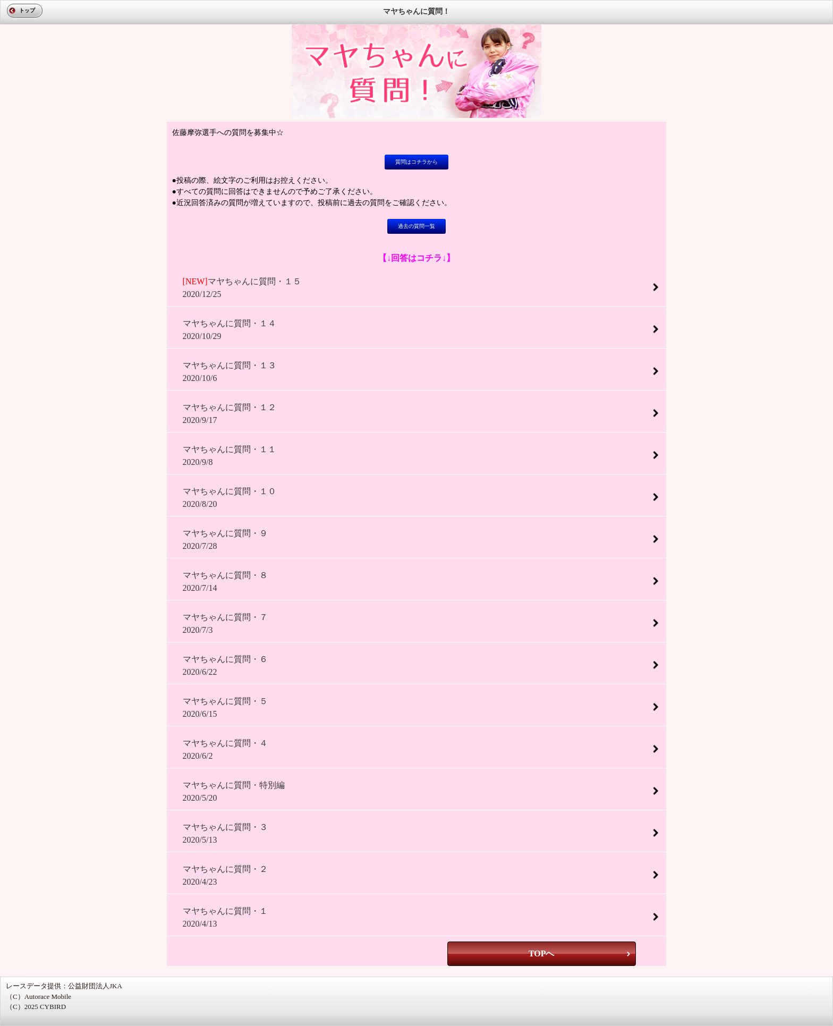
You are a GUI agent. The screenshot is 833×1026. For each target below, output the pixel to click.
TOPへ (542, 953)
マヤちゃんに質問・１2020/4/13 (225, 917)
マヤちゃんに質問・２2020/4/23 (225, 875)
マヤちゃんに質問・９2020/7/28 (225, 539)
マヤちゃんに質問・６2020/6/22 (225, 665)
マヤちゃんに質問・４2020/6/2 (225, 749)
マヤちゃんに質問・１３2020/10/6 (229, 372)
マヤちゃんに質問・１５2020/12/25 (242, 288)
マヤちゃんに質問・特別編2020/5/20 (234, 791)
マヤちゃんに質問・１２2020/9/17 (229, 414)
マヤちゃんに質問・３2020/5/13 (225, 833)
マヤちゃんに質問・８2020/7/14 (225, 581)
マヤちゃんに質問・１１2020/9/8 (229, 456)
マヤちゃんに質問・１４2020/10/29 (229, 330)
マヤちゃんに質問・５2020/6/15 (225, 707)
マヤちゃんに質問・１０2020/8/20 (229, 497)
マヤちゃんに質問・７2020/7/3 (225, 623)
